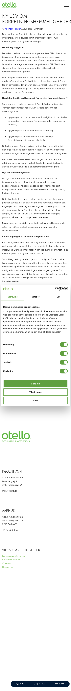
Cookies (6, 563)
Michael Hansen (13, 28)
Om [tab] (58, 296)
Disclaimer (7, 567)
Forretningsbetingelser (13, 556)
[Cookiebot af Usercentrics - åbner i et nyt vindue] (55, 289)
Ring (20, 684)
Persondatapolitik (11, 559)
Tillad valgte (35, 392)
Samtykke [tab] (13, 296)
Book (59, 684)
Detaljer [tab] (35, 296)
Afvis (35, 400)
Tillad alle (35, 383)
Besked (39, 684)
